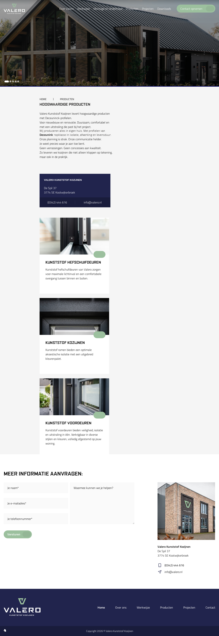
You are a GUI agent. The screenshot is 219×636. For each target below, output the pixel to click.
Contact (210, 607)
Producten (166, 607)
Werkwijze (143, 607)
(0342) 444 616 (174, 565)
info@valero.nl (174, 572)
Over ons (120, 607)
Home (101, 607)
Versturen (13, 534)
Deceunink (46, 135)
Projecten (189, 607)
